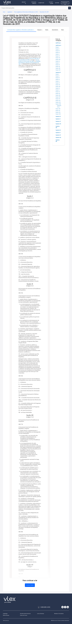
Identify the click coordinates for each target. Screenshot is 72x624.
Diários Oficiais (6, 615)
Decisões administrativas (25, 613)
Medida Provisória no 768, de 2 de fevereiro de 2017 (29, 62)
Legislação (5, 613)
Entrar (57, 2)
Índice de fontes (23, 615)
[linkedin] (68, 607)
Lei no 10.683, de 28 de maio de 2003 (29, 60)
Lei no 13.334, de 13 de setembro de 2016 (29, 59)
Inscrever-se (65, 3)
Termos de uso (6, 620)
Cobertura (41, 2)
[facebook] (65, 607)
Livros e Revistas (40, 613)
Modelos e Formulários (58, 613)
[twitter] (62, 607)
